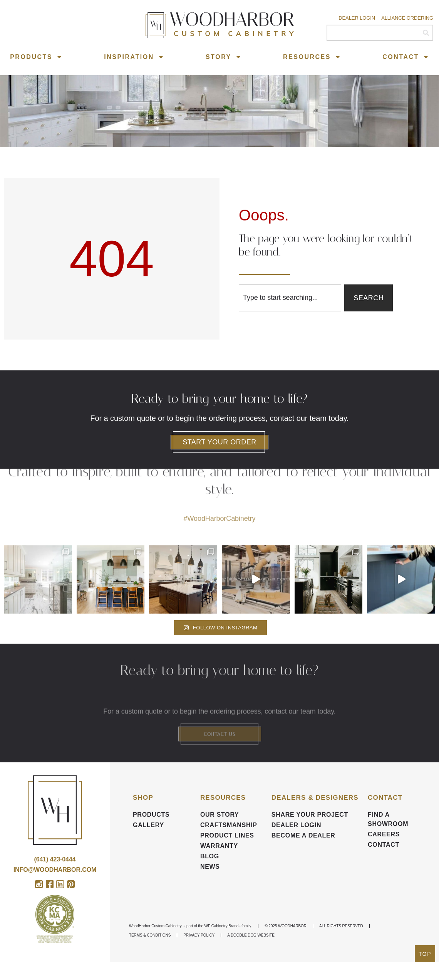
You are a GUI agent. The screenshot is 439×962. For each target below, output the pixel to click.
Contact (405, 57)
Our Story (219, 814)
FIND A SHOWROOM (388, 819)
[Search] (425, 32)
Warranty (219, 846)
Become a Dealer (303, 835)
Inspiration (134, 57)
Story (223, 57)
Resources (312, 57)
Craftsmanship (228, 825)
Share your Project (309, 814)
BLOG (209, 856)
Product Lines (227, 835)
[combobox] (290, 297)
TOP (425, 954)
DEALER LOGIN (296, 825)
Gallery (148, 825)
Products (36, 57)
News (210, 866)
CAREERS (384, 834)
